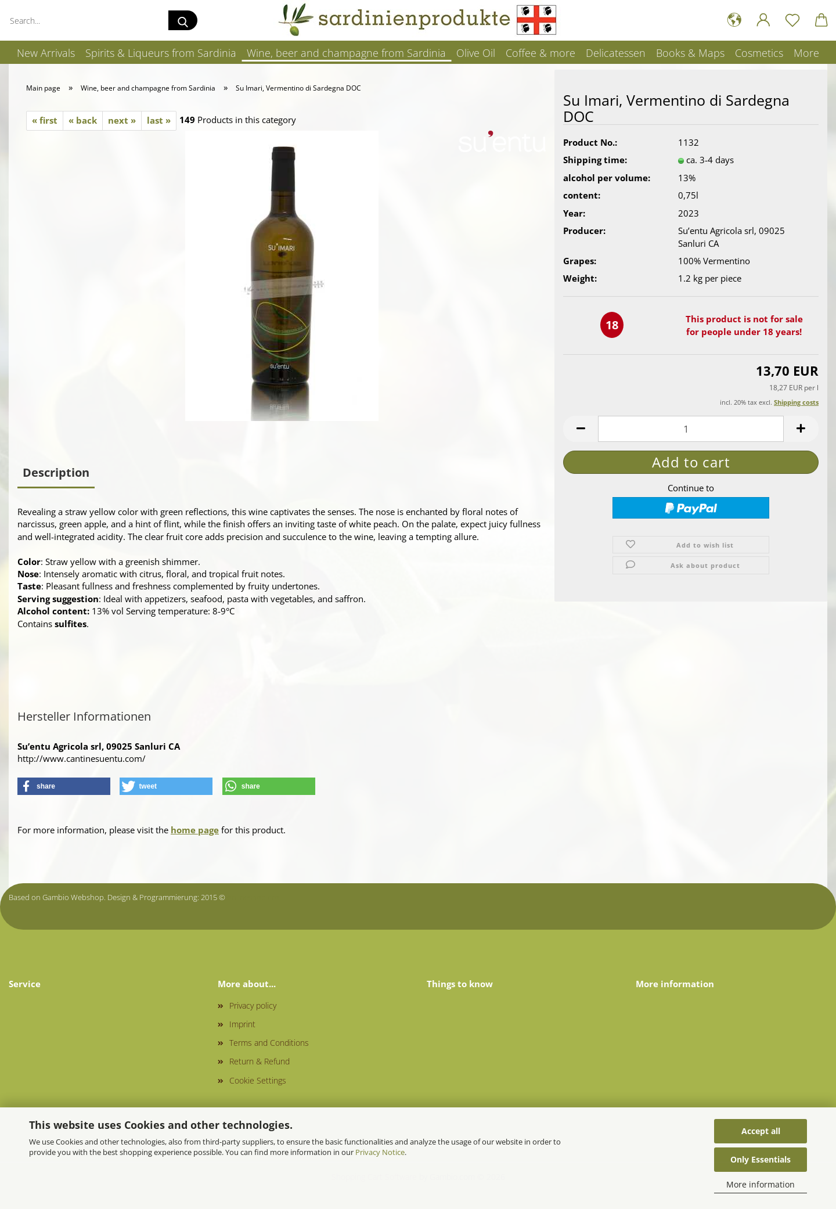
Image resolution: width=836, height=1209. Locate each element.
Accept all (760, 1130)
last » (159, 120)
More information (760, 1184)
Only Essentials (760, 1159)
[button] (734, 20)
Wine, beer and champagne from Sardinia (346, 53)
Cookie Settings (257, 1080)
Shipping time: (595, 162)
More (806, 53)
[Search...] (182, 20)
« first (44, 120)
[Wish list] (792, 20)
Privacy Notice (380, 1152)
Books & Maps (690, 53)
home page (195, 830)
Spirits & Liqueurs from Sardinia (160, 53)
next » (122, 120)
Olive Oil (475, 53)
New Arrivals (46, 53)
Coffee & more (540, 53)
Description (56, 472)
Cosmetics (759, 53)
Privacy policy (252, 1005)
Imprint (242, 1024)
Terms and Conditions (269, 1042)
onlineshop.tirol (254, 897)
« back (83, 120)
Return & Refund (259, 1061)
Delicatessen (616, 53)
